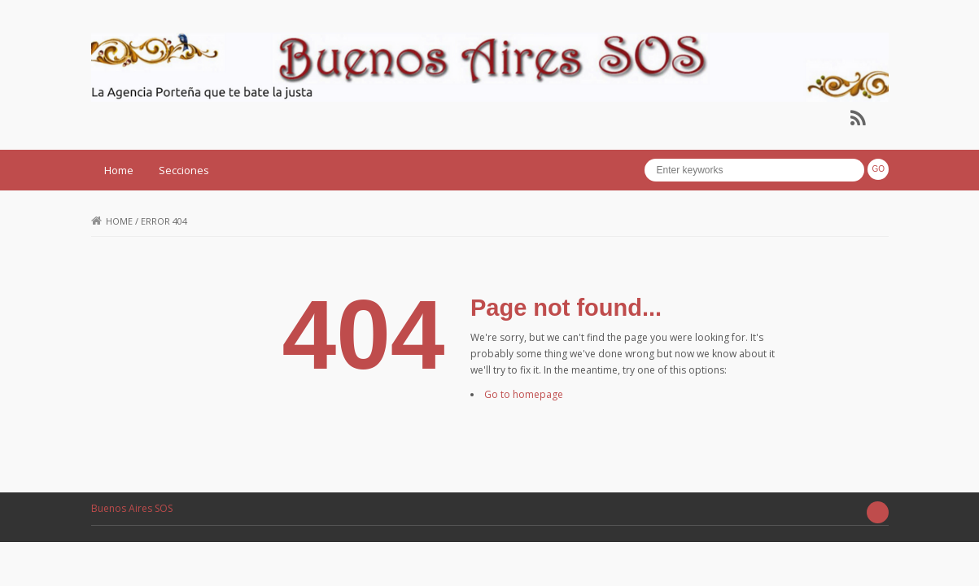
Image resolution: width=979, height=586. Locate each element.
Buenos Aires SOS (132, 508)
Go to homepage (523, 394)
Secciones (184, 170)
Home (118, 170)
